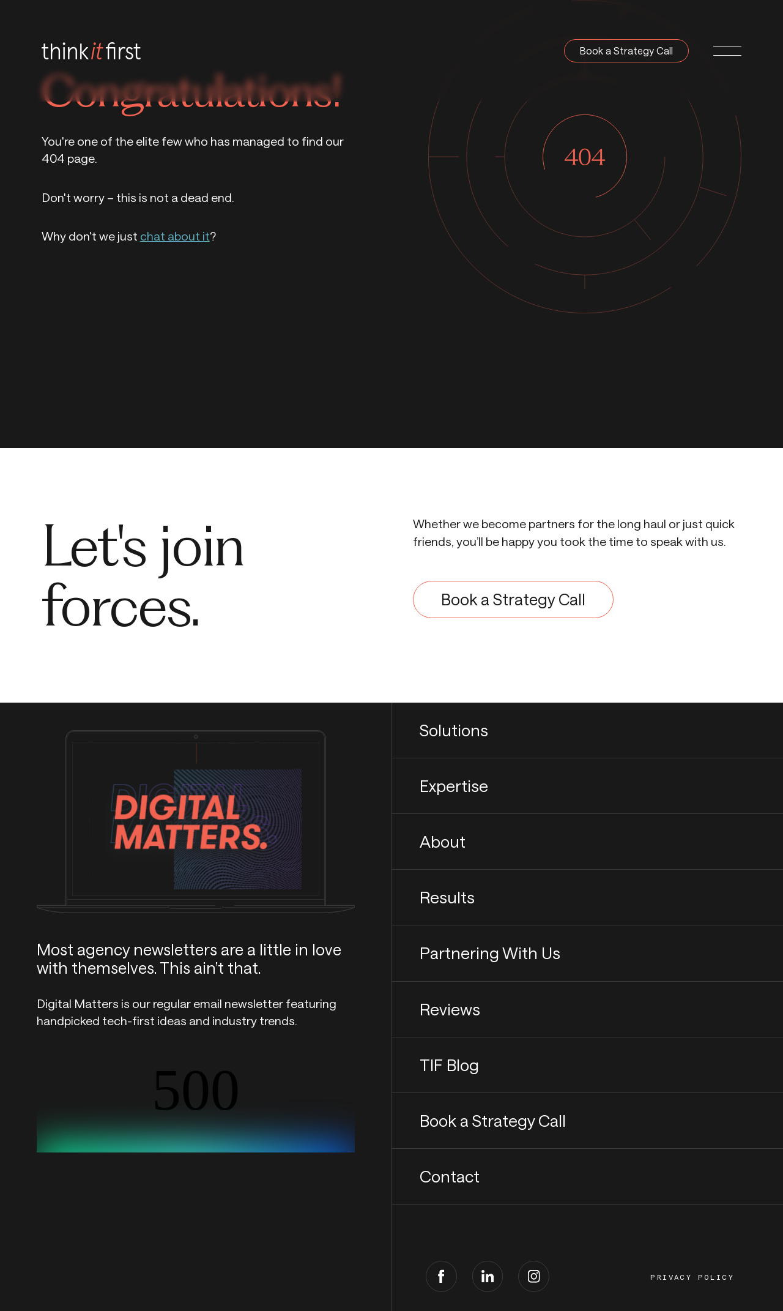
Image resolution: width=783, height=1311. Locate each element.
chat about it (175, 236)
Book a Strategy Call (626, 50)
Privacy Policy (692, 1277)
